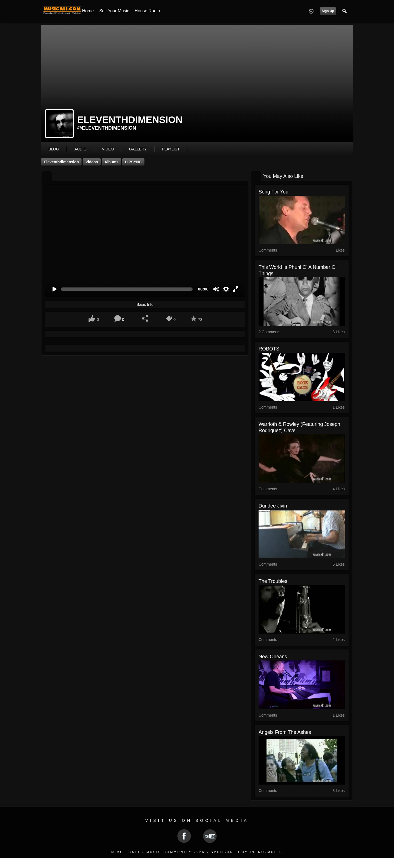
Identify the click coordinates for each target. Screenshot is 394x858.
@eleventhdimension (106, 128)
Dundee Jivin (273, 506)
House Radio (147, 10)
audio (80, 149)
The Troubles (273, 581)
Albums (111, 162)
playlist (170, 149)
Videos (91, 162)
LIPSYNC (133, 162)
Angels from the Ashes (285, 732)
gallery (138, 149)
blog (53, 149)
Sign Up (328, 11)
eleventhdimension (61, 162)
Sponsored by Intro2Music (247, 852)
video (108, 149)
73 (200, 319)
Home (88, 10)
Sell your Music (114, 10)
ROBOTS (269, 349)
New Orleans (273, 656)
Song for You (273, 192)
